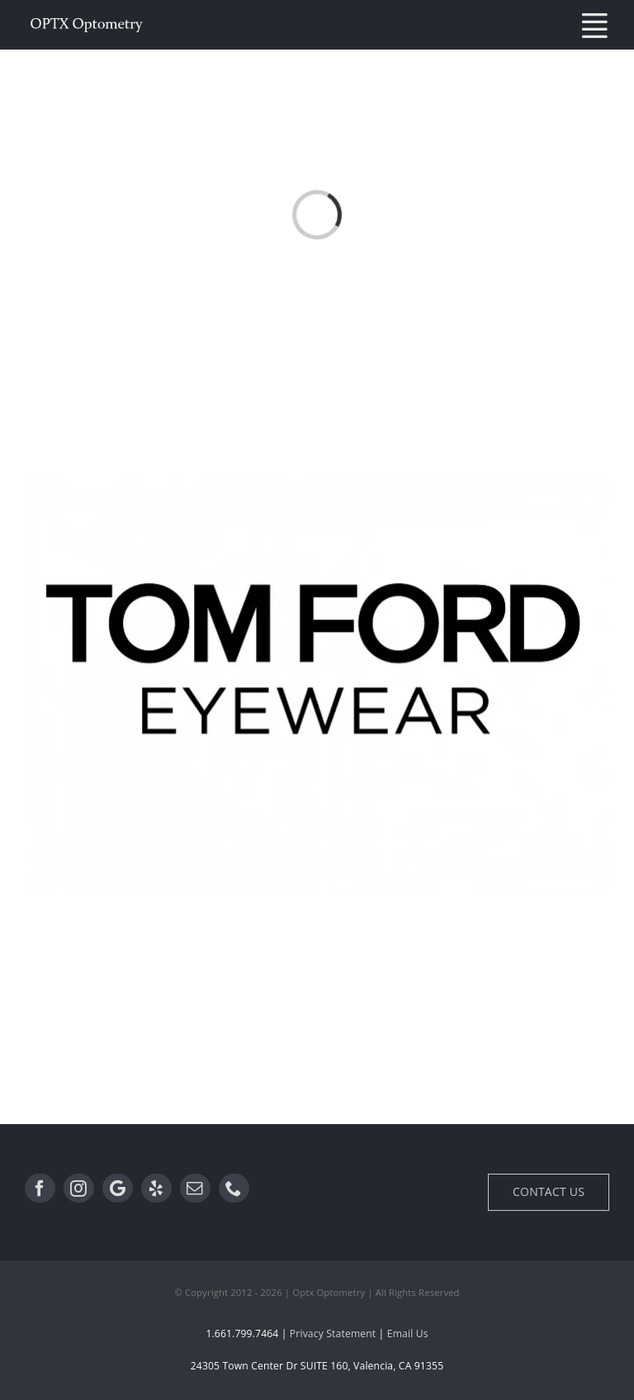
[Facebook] (40, 1188)
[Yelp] (156, 1188)
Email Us (407, 1333)
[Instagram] (79, 1188)
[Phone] (234, 1188)
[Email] (195, 1188)
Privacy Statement (333, 1333)
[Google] (117, 1188)
